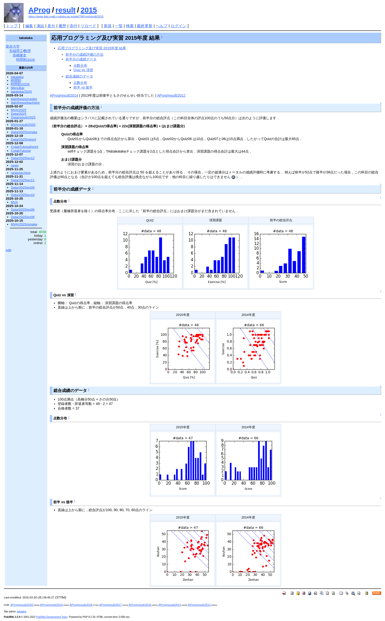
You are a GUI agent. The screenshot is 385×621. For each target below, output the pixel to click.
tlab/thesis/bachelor (25, 102)
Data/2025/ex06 (23, 209)
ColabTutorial (21, 151)
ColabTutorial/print (24, 147)
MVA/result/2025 (23, 125)
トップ (12, 26)
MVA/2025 (18, 110)
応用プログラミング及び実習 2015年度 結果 (92, 48)
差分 (51, 26)
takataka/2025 (21, 91)
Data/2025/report (23, 139)
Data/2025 (18, 114)
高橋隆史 (20, 55)
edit (8, 250)
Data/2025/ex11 (23, 180)
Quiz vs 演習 (83, 70)
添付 (73, 26)
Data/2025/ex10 (23, 195)
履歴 (62, 26)
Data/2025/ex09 (23, 187)
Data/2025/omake (24, 132)
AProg (39, 10)
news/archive (20, 173)
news (15, 165)
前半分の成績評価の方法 (84, 54)
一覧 (119, 26)
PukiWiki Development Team (52, 617)
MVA (14, 202)
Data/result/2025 (23, 117)
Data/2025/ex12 (23, 158)
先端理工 (16, 51)
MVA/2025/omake (24, 224)
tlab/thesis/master (24, 99)
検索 (130, 26)
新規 (108, 26)
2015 (89, 10)
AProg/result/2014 (64, 95)
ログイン (178, 26)
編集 (29, 26)
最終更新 (144, 26)
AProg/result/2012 (171, 95)
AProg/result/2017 (110, 604)
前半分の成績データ (81, 59)
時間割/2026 (25, 60)
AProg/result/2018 (81, 604)
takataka (17, 77)
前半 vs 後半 (83, 87)
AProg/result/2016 (140, 604)
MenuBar (17, 88)
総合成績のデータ (79, 76)
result (65, 10)
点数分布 (80, 65)
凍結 (40, 26)
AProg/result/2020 (22, 604)
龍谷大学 (13, 46)
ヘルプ (161, 26)
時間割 (16, 80)
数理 (27, 51)
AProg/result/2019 (51, 604)
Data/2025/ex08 (23, 217)
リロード (88, 26)
